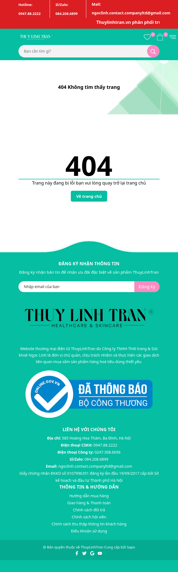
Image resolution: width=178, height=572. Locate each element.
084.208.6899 (97, 459)
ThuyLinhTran (92, 547)
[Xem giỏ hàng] (160, 36)
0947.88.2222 (105, 445)
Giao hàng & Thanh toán (89, 502)
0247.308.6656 (108, 452)
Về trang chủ (89, 196)
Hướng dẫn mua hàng (89, 495)
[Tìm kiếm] (153, 51)
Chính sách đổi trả (89, 509)
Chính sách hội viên (89, 516)
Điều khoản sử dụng (89, 531)
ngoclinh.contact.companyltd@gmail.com (95, 466)
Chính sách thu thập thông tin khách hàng (89, 523)
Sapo (131, 547)
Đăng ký (147, 287)
